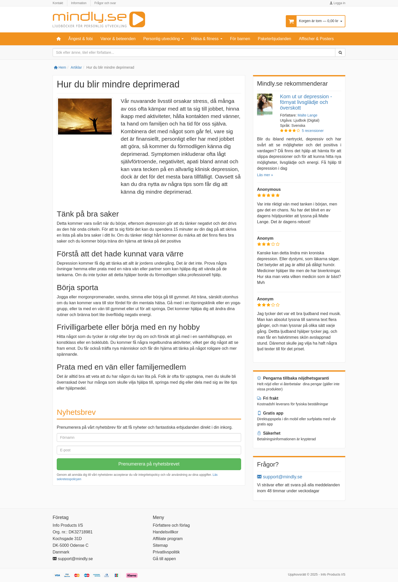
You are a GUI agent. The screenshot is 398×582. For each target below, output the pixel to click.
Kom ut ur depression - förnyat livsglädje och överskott (306, 102)
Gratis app (270, 413)
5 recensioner (313, 131)
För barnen (240, 39)
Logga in (337, 3)
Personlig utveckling (163, 39)
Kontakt (58, 3)
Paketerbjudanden (274, 39)
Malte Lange (307, 115)
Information (79, 3)
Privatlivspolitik (166, 552)
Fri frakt (267, 398)
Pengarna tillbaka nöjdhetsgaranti (293, 378)
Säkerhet (268, 433)
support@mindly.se (279, 476)
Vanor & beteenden (118, 39)
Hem (60, 67)
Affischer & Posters (316, 39)
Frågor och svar (105, 3)
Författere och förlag (171, 525)
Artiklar (76, 67)
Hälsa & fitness (206, 39)
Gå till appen (164, 559)
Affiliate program (168, 538)
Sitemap (160, 545)
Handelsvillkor (165, 532)
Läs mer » (265, 175)
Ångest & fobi (80, 39)
